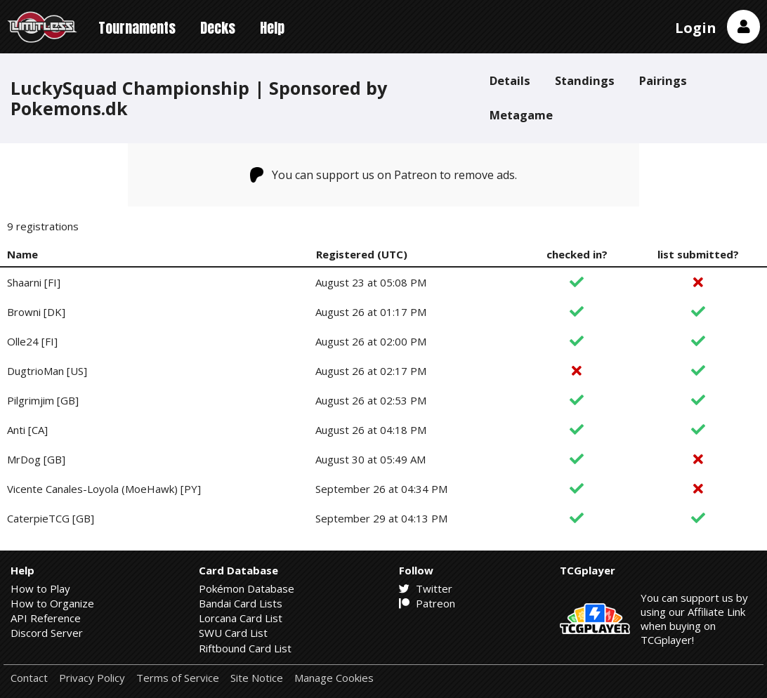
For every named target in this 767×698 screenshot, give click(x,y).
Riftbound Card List (245, 648)
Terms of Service (177, 678)
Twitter (425, 588)
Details (510, 80)
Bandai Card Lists (240, 603)
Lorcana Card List (240, 618)
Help (272, 28)
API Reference (46, 618)
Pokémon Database (246, 588)
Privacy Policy (92, 678)
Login (695, 27)
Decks (217, 28)
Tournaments (137, 28)
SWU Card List (233, 633)
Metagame (521, 115)
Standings (585, 80)
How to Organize (52, 603)
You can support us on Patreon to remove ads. (384, 175)
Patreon (427, 603)
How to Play (40, 588)
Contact (29, 678)
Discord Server (47, 633)
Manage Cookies (334, 678)
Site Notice (256, 678)
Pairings (663, 80)
